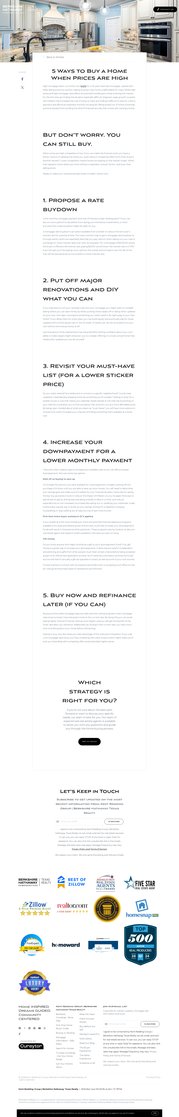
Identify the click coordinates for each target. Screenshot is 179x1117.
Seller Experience (88, 9)
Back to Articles (55, 57)
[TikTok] (20, 1034)
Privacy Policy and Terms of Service (89, 849)
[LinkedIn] (29, 1028)
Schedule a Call (87, 1063)
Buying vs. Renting (65, 1033)
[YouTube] (39, 1028)
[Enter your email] (82, 821)
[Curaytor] (31, 1048)
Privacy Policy (153, 1077)
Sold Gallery (86, 1038)
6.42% (83, 86)
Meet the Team (87, 1014)
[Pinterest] (34, 1028)
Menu (143, 9)
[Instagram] (45, 1028)
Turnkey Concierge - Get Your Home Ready (65, 1056)
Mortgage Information (117, 9)
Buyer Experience (62, 9)
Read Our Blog (87, 1043)
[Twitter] (25, 1028)
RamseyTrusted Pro (89, 1034)
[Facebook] (20, 1028)
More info (139, 1113)
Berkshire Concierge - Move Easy (64, 1017)
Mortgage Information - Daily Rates (65, 1040)
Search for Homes (65, 1048)
